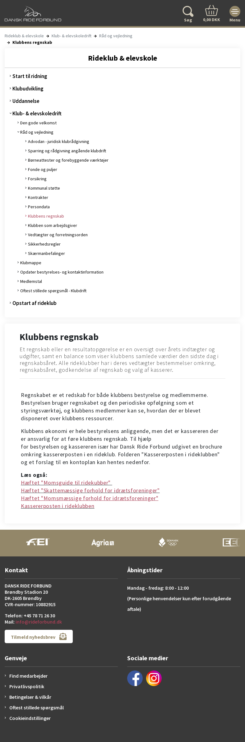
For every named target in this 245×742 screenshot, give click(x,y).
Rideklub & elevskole (24, 36)
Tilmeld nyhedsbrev (39, 636)
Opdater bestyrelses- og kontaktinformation (62, 272)
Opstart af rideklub (34, 303)
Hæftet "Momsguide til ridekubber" (66, 482)
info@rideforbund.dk (39, 622)
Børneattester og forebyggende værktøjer (68, 160)
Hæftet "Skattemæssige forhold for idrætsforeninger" (90, 490)
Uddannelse (25, 101)
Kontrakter (38, 197)
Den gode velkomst (38, 123)
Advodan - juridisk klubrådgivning (58, 141)
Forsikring (37, 179)
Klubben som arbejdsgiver (52, 225)
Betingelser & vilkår (30, 697)
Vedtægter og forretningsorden (58, 234)
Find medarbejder (28, 676)
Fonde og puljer (42, 169)
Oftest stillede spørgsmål (36, 707)
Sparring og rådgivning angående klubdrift (67, 151)
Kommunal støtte (44, 188)
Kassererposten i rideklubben (58, 505)
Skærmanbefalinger (46, 253)
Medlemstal (31, 281)
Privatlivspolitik (26, 686)
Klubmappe (30, 262)
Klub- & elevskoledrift (71, 36)
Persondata (39, 207)
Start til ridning (29, 76)
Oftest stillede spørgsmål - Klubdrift (53, 290)
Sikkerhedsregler (44, 244)
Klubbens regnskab (46, 216)
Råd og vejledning (115, 36)
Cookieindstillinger (30, 718)
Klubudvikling (28, 88)
